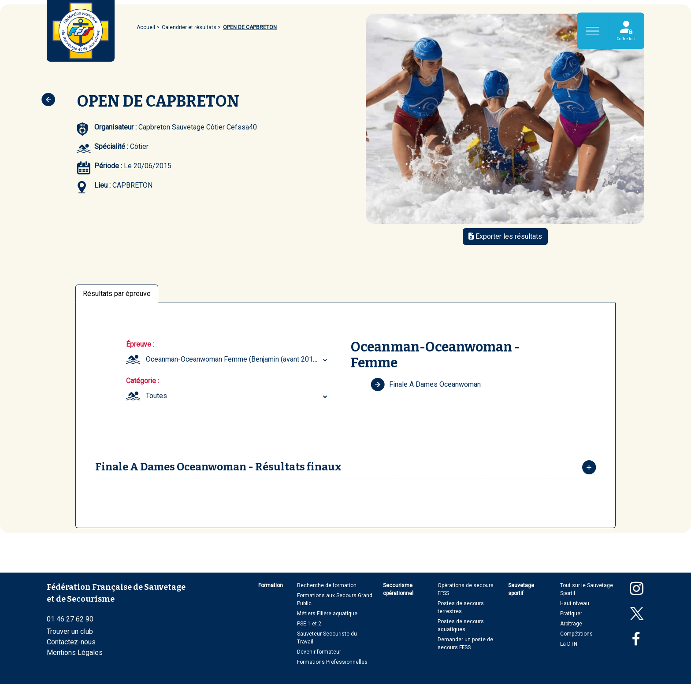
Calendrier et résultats (189, 27)
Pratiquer (571, 613)
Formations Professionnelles (332, 662)
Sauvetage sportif (521, 589)
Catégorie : (142, 381)
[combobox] (238, 359)
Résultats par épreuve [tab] (117, 293)
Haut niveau (574, 603)
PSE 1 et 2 (309, 624)
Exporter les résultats (505, 236)
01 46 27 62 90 (70, 619)
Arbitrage (571, 624)
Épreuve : (140, 344)
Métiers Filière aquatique (327, 613)
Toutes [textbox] (156, 396)
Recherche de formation (327, 585)
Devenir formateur (319, 652)
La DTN (568, 644)
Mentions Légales (75, 652)
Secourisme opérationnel (398, 589)
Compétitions (576, 634)
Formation (270, 585)
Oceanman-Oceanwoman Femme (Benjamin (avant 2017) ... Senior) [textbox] (238, 359)
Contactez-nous (71, 642)
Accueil (146, 27)
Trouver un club (70, 631)
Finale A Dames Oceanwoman (426, 384)
